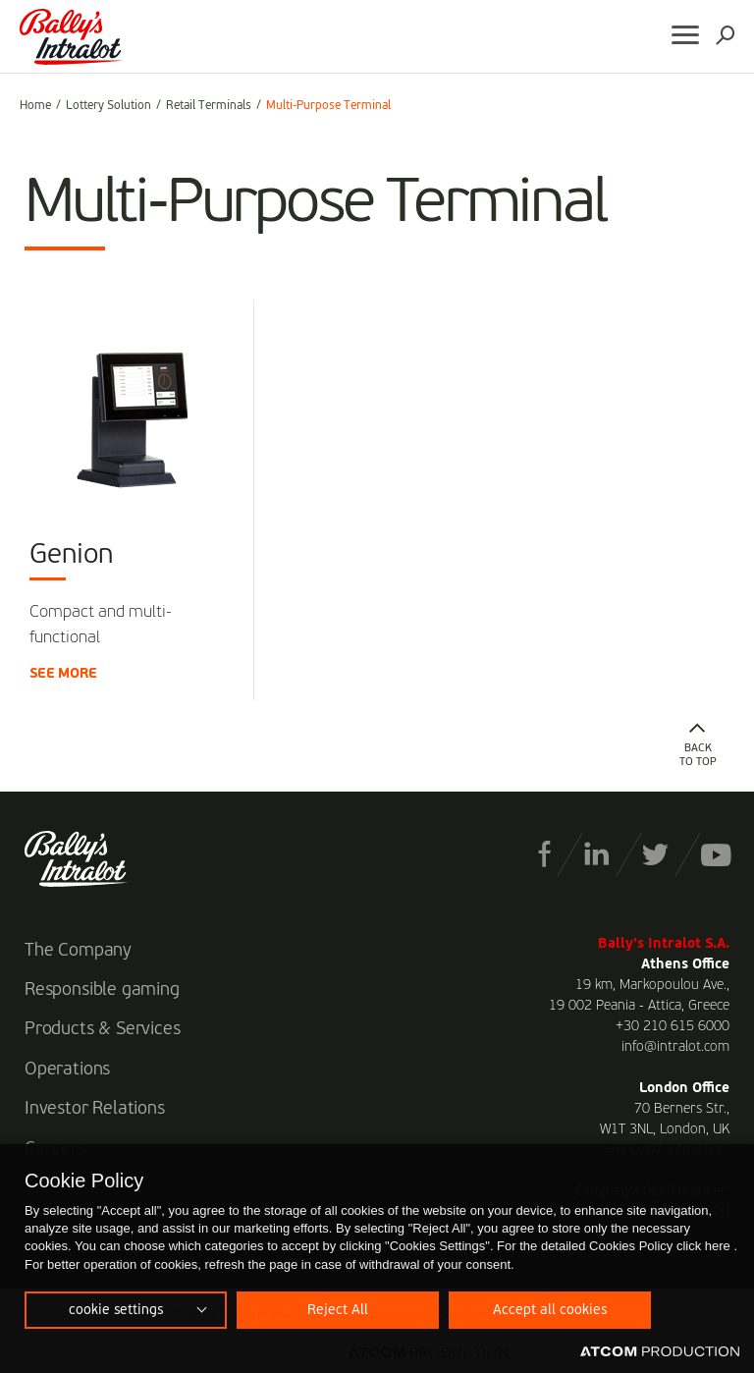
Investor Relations (95, 1109)
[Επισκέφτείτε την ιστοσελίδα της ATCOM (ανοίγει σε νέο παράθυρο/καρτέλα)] (659, 1352)
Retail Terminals (208, 106)
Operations (67, 1069)
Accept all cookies (550, 1310)
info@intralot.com (675, 1047)
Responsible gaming (102, 990)
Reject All (337, 1310)
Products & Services (103, 1029)
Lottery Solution (108, 106)
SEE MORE (63, 674)
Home (35, 106)
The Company (78, 951)
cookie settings (116, 1310)
